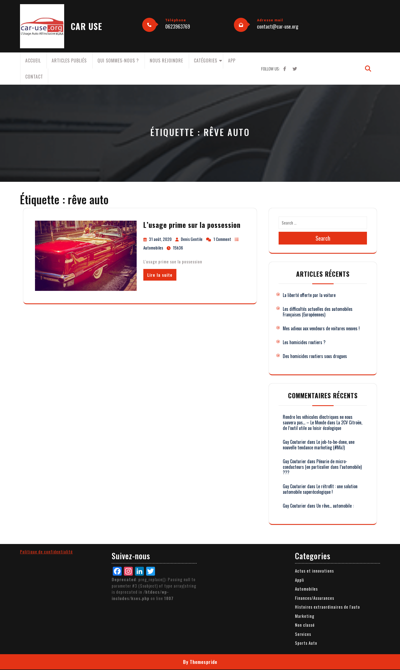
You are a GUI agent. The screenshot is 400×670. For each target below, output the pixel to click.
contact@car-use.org (277, 26)
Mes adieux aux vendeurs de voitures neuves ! (321, 328)
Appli (299, 580)
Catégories (205, 60)
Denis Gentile (191, 239)
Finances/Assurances (314, 598)
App (232, 60)
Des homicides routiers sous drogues (315, 356)
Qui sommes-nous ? (118, 60)
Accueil (33, 60)
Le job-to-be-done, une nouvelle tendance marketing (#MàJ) (318, 445)
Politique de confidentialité (46, 551)
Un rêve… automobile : (335, 505)
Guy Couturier (294, 442)
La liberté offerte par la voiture (309, 295)
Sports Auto (306, 643)
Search (323, 238)
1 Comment (222, 239)
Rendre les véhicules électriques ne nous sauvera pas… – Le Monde (317, 420)
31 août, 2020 (160, 239)
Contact (34, 76)
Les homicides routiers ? (304, 342)
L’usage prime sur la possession (192, 225)
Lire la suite (159, 275)
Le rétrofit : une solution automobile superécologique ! (320, 489)
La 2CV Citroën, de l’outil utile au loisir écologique (322, 425)
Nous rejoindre (166, 60)
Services (303, 634)
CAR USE (86, 26)
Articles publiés (69, 60)
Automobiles (153, 248)
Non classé (305, 625)
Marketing (304, 616)
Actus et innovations (314, 571)
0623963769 (177, 26)
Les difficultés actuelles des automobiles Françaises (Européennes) (317, 312)
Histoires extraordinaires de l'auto (327, 607)
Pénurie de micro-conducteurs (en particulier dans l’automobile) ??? (322, 467)
